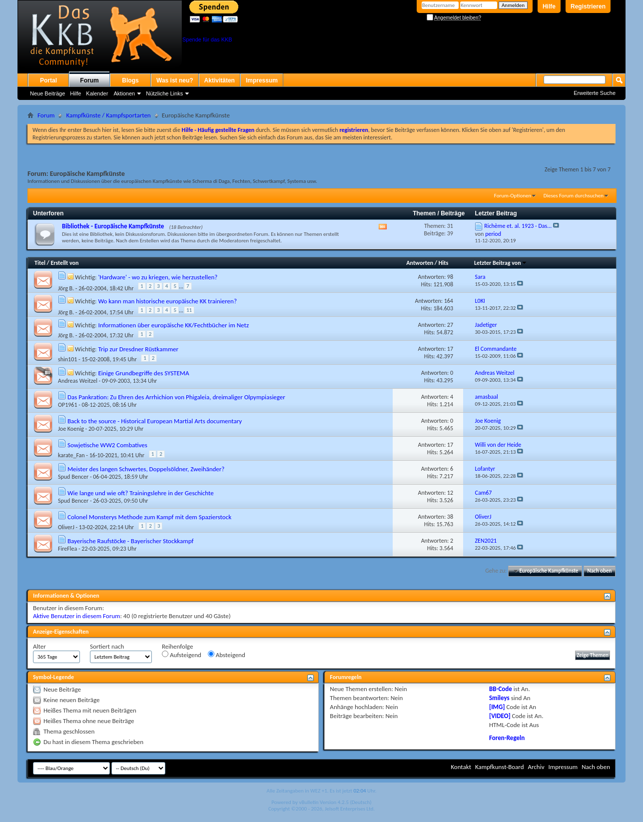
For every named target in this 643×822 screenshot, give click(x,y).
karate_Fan (71, 455)
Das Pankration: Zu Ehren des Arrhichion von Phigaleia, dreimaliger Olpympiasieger (176, 397)
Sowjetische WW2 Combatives (107, 445)
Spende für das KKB (207, 39)
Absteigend (226, 655)
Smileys (499, 698)
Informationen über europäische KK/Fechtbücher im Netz (173, 325)
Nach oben (599, 571)
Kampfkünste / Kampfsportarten (108, 115)
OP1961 (67, 404)
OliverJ (66, 527)
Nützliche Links (164, 93)
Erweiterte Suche (595, 93)
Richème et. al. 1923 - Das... (518, 225)
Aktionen (124, 93)
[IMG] (497, 707)
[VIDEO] (500, 716)
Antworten (419, 262)
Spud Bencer (73, 476)
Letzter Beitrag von (500, 262)
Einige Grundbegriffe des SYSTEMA (143, 373)
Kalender (97, 93)
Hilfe (549, 6)
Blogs (130, 80)
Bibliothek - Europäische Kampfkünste (113, 226)
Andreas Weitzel (77, 380)
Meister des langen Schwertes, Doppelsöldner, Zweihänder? (145, 469)
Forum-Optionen (512, 195)
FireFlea (67, 548)
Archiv (536, 767)
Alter (39, 646)
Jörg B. (66, 288)
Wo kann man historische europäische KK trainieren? (167, 301)
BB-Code (500, 689)
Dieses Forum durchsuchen (574, 195)
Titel (39, 262)
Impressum (262, 80)
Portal (48, 80)
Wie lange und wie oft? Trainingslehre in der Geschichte (140, 493)
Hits (443, 262)
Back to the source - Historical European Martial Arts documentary (154, 421)
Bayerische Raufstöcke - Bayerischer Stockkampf (130, 541)
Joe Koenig (71, 428)
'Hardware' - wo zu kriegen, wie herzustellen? (157, 277)
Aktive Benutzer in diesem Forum (76, 616)
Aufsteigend (181, 655)
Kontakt (461, 767)
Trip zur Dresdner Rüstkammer (138, 349)
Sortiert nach (107, 646)
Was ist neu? (174, 80)
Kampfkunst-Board (499, 767)
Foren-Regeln (507, 738)
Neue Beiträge (47, 93)
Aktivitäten (219, 80)
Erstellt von (64, 262)
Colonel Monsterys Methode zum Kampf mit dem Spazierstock (149, 517)
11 (189, 310)
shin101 (67, 359)
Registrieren (588, 6)
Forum (89, 80)
